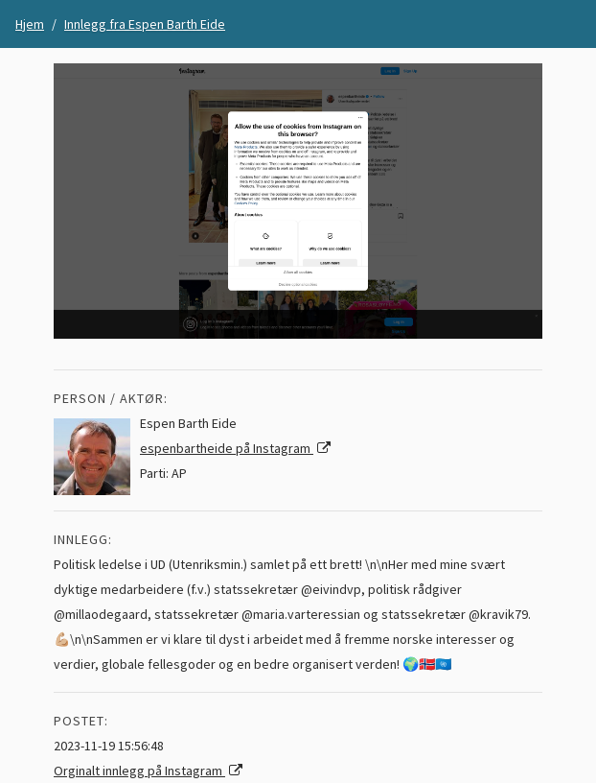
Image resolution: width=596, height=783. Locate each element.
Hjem (29, 24)
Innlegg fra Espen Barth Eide (144, 24)
